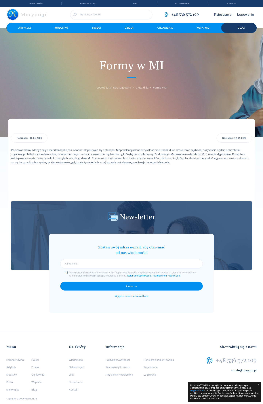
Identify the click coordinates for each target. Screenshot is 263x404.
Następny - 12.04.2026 (234, 138)
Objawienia (165, 28)
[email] (131, 263)
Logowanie (245, 14)
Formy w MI (160, 87)
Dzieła (129, 28)
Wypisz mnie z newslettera (131, 296)
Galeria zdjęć (88, 4)
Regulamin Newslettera (119, 374)
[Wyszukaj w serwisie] (111, 14)
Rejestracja (223, 14)
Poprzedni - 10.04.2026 (29, 138)
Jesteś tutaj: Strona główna (114, 87)
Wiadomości (36, 4)
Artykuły (24, 28)
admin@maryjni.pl (244, 370)
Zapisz (130, 286)
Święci (96, 28)
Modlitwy (61, 28)
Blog (239, 28)
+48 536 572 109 (236, 360)
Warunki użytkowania (118, 367)
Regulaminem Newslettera (166, 275)
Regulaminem (197, 390)
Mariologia (12, 389)
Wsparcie (203, 28)
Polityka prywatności (118, 360)
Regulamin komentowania (159, 360)
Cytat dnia (142, 87)
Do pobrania (182, 4)
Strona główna (15, 360)
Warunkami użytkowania (139, 275)
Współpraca (151, 367)
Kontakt (231, 4)
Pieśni (9, 382)
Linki (135, 4)
